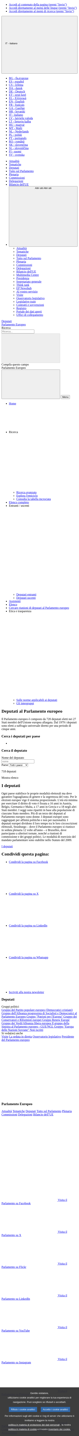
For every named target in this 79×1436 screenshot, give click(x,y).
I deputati (7, 846)
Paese (4, 764)
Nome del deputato (12, 757)
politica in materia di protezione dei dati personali (34, 1431)
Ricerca (6, 327)
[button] (43, 448)
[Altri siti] (43, 216)
